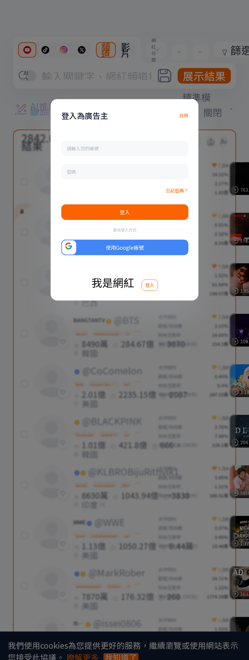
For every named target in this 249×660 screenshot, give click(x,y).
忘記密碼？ (177, 190)
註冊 (183, 115)
